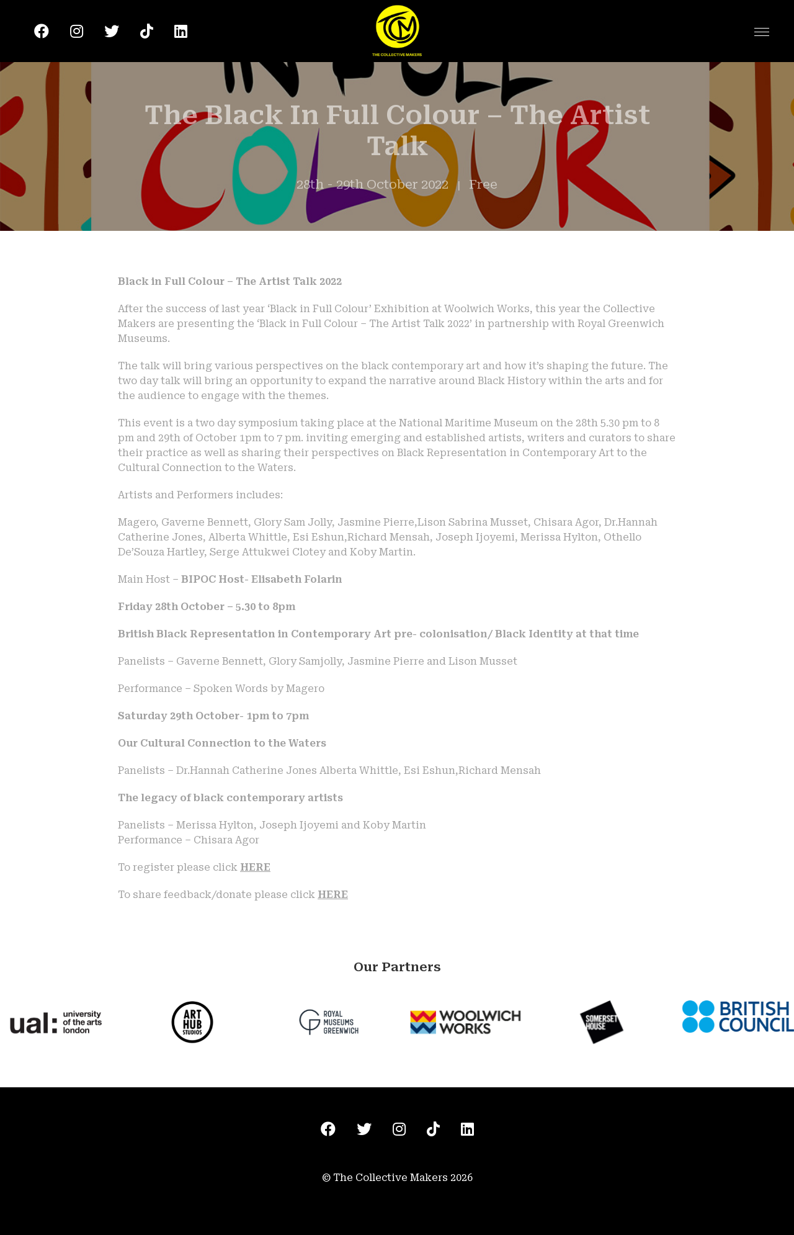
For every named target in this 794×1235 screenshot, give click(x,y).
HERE (255, 867)
